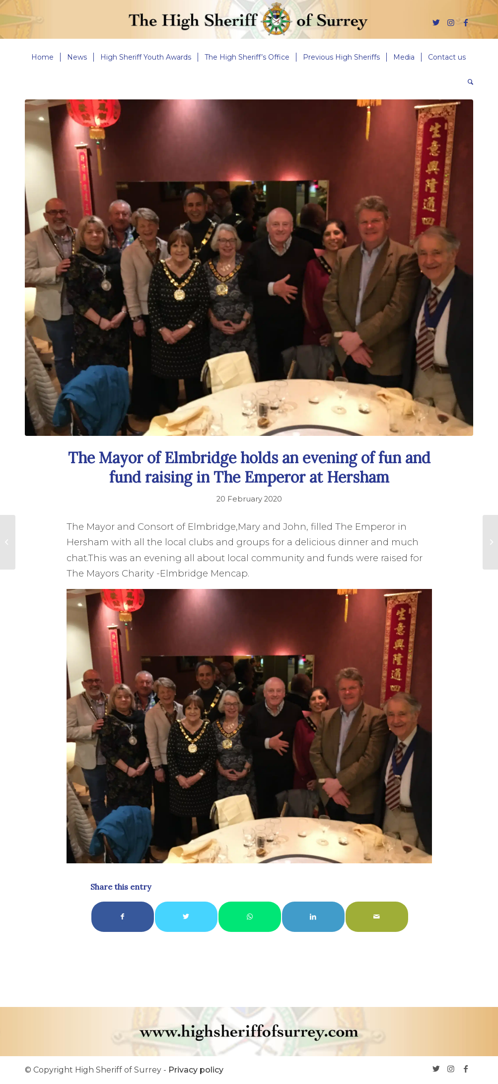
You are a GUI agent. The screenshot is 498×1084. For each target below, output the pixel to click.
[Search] (467, 82)
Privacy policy (195, 1070)
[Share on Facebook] (122, 917)
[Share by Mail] (377, 917)
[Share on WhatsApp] (249, 917)
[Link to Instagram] (450, 22)
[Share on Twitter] (186, 917)
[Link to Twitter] (435, 22)
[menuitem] (42, 57)
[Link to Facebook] (465, 22)
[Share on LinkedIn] (313, 917)
